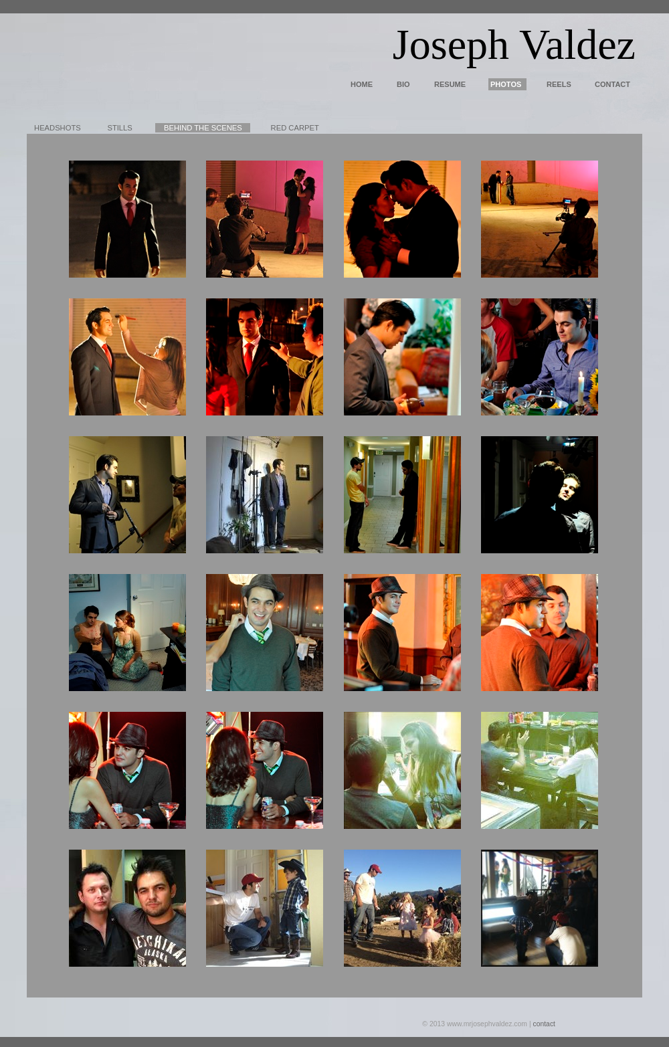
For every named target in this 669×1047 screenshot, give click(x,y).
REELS (559, 84)
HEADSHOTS (57, 128)
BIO (403, 84)
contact (544, 1024)
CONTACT (612, 84)
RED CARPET (295, 128)
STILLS (119, 128)
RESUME (450, 84)
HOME (362, 84)
